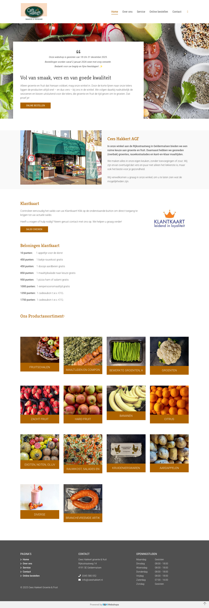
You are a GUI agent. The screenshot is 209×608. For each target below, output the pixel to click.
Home (26, 559)
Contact (27, 571)
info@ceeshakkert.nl (92, 579)
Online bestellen (35, 105)
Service (27, 567)
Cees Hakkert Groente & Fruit (43, 587)
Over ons (27, 563)
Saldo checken (34, 229)
